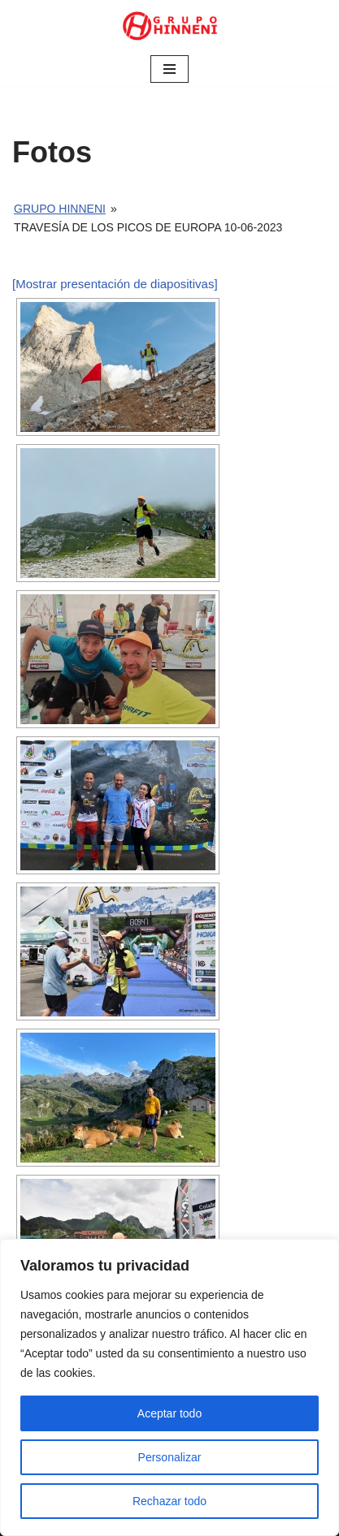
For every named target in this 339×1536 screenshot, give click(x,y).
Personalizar (170, 1457)
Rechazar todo (169, 1501)
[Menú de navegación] (169, 69)
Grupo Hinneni (60, 208)
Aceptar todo (169, 1413)
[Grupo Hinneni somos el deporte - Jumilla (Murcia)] (170, 26)
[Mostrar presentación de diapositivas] (115, 284)
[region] (169, 1387)
